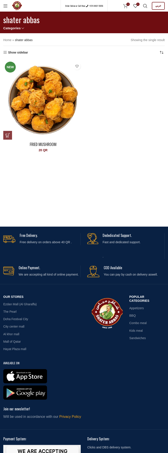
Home (7, 40)
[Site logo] (17, 5)
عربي (158, 5)
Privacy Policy (70, 416)
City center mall (13, 326)
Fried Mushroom (43, 144)
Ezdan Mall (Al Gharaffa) (20, 304)
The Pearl (10, 311)
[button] (7, 135)
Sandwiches (137, 338)
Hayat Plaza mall (14, 349)
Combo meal (138, 323)
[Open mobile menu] (5, 6)
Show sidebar (18, 52)
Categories (12, 28)
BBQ (132, 315)
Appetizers (136, 308)
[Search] (145, 6)
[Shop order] (161, 52)
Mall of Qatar (12, 341)
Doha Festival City (15, 319)
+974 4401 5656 (96, 5)
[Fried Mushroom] (43, 100)
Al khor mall (11, 334)
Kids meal (136, 330)
